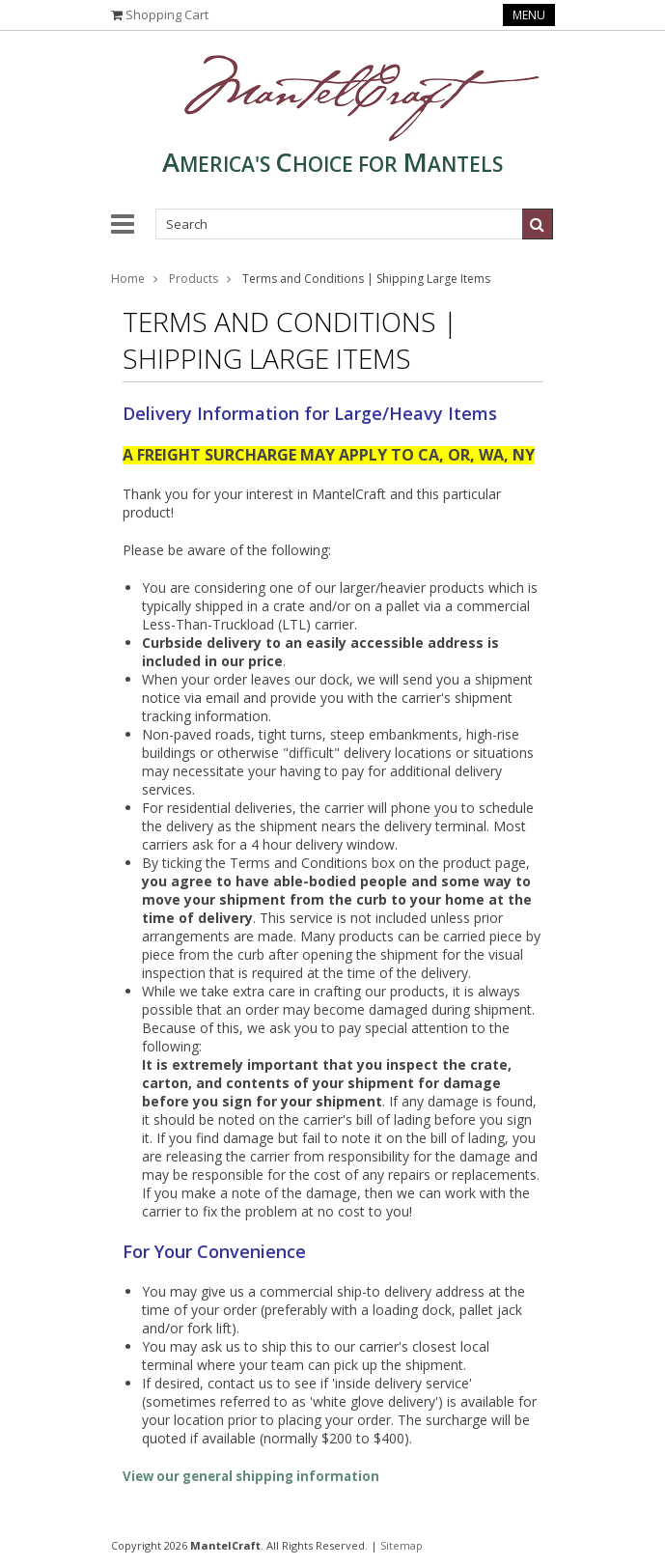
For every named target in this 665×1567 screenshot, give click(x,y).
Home (128, 278)
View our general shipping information (251, 1476)
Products (193, 278)
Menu (529, 15)
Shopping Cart (166, 14)
